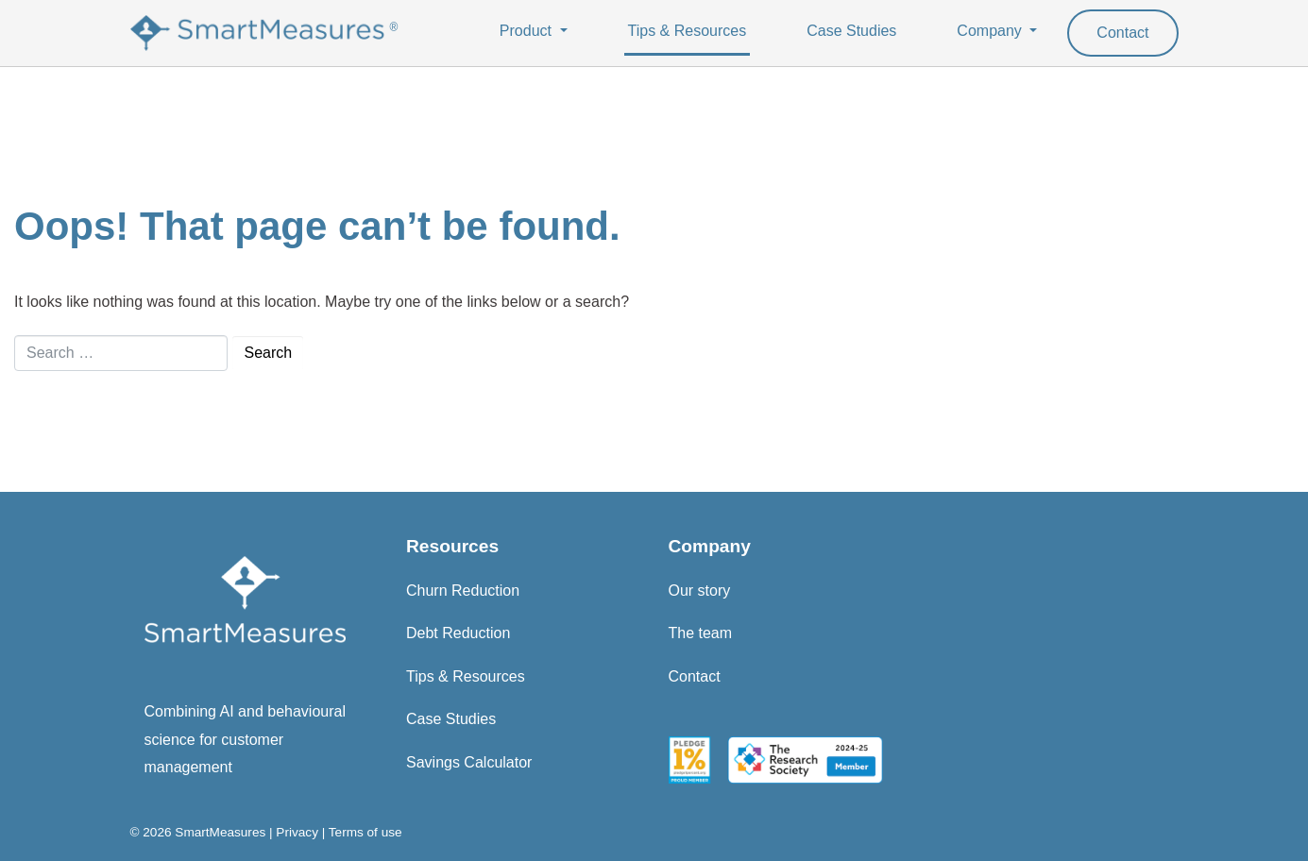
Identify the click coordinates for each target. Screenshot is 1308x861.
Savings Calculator (469, 762)
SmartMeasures (220, 832)
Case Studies (851, 31)
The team (701, 633)
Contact (1122, 33)
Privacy (297, 832)
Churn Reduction (462, 590)
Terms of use (365, 832)
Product (528, 31)
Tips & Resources (687, 31)
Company (991, 31)
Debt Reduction (458, 633)
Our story (700, 590)
